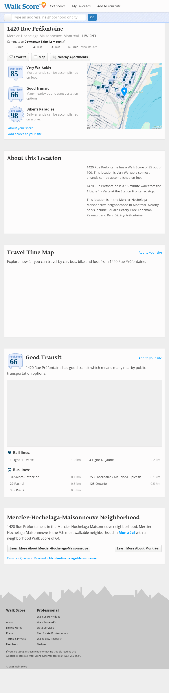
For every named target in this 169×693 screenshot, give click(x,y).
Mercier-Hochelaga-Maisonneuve (73, 558)
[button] (7, 17)
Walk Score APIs (47, 622)
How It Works (14, 627)
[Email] (22, 616)
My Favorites (81, 6)
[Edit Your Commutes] (64, 41)
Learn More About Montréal (138, 548)
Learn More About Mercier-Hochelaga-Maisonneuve (49, 548)
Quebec (25, 558)
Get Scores (58, 6)
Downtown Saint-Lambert (43, 41)
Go (92, 17)
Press (9, 633)
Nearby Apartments (70, 57)
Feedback (12, 644)
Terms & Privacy (16, 638)
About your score (20, 128)
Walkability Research (49, 638)
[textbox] (48, 17)
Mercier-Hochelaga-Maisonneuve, (35, 36)
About (9, 622)
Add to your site (150, 252)
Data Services (45, 627)
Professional (48, 610)
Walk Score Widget (48, 616)
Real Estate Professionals (52, 633)
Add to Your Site (109, 6)
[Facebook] (15, 616)
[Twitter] (8, 616)
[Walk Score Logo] (25, 5)
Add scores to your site (25, 134)
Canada (12, 558)
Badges (41, 644)
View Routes (89, 47)
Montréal (71, 36)
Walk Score (15, 610)
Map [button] (39, 57)
